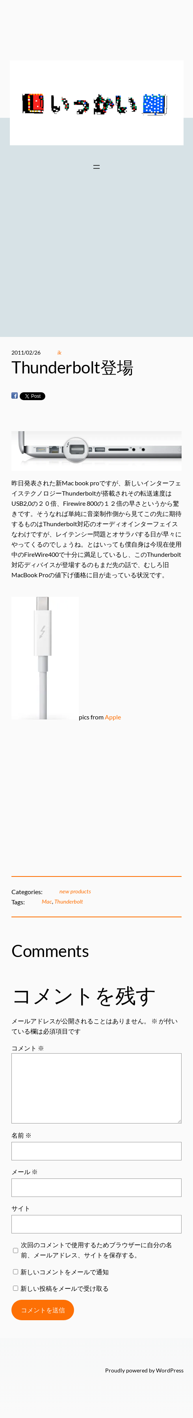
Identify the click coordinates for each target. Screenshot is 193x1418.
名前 (21, 1135)
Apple (113, 717)
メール (24, 1171)
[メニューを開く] (96, 167)
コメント (27, 1048)
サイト (20, 1208)
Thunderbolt (68, 901)
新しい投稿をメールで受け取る (64, 1288)
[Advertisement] (96, 266)
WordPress (170, 1370)
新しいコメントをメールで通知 (64, 1271)
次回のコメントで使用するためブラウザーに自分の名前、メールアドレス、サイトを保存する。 (96, 1250)
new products (75, 891)
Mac (47, 901)
